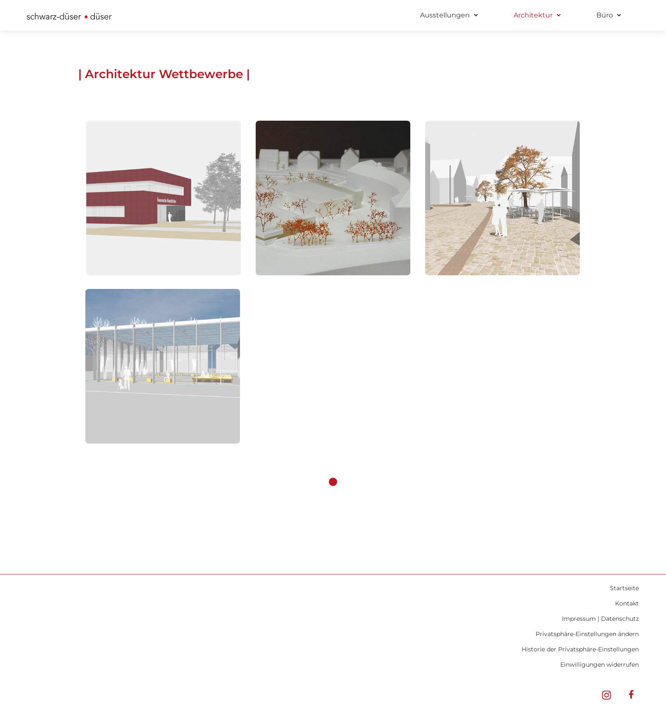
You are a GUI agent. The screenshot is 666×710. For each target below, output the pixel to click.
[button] (449, 15)
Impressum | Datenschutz (600, 618)
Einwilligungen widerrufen (599, 664)
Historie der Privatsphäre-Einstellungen (580, 649)
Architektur (537, 15)
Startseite (624, 588)
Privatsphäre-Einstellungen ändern (587, 634)
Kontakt (627, 603)
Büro (608, 15)
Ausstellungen (449, 15)
